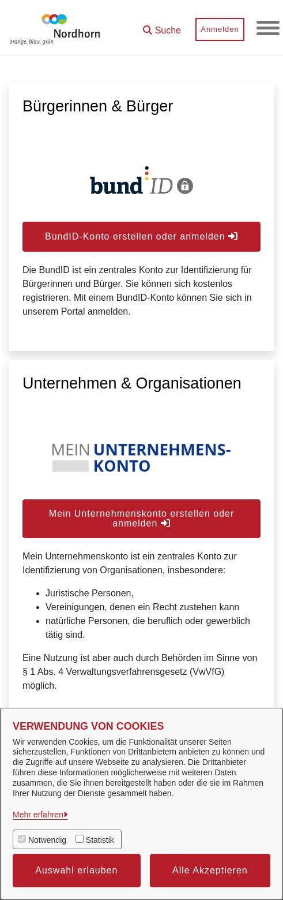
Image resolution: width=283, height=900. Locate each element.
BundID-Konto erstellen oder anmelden (141, 236)
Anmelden (220, 29)
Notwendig (47, 840)
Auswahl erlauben (76, 870)
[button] (162, 26)
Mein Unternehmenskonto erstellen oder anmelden (142, 518)
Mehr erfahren (38, 814)
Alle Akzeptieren (210, 870)
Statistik (100, 840)
